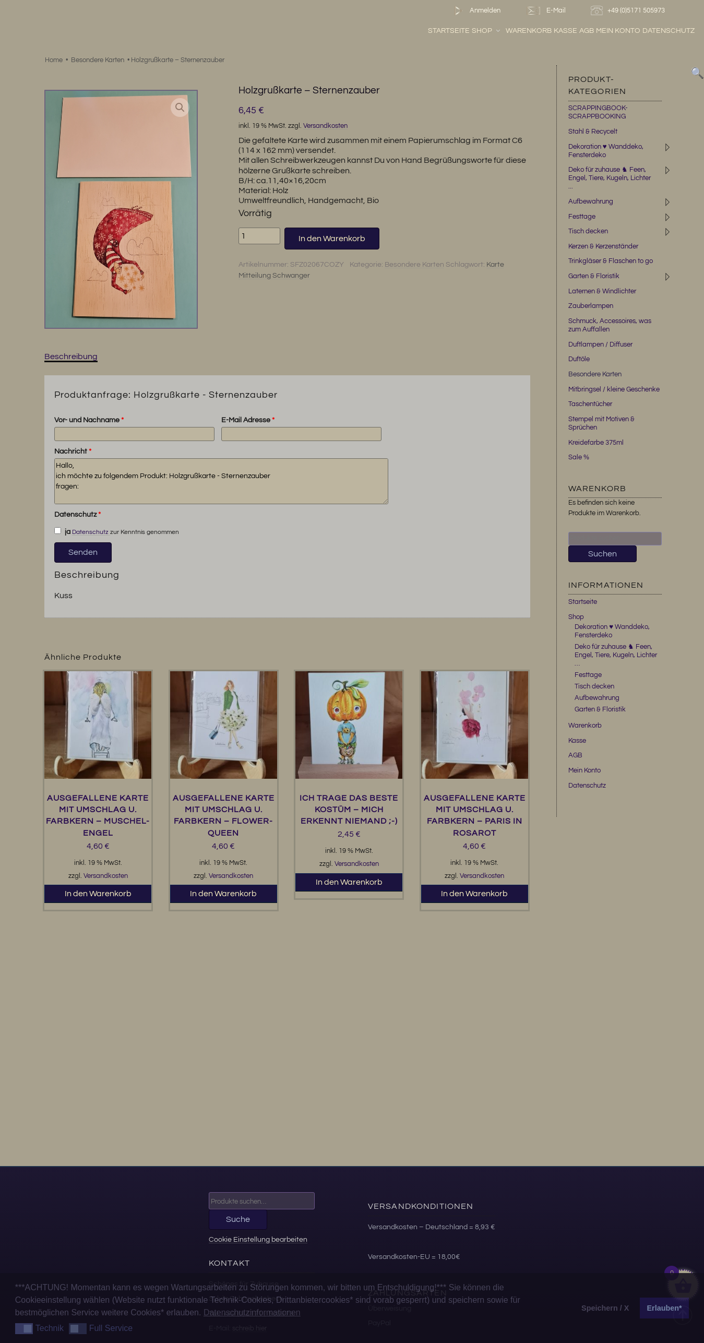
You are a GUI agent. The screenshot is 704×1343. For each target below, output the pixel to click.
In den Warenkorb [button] (98, 893)
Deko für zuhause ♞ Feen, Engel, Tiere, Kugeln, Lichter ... (609, 178)
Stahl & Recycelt (592, 131)
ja (62, 531)
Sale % (578, 457)
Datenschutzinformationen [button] (252, 1312)
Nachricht (72, 451)
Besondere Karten (97, 60)
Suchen (602, 554)
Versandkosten (325, 126)
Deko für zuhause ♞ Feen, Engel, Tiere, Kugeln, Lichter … (616, 655)
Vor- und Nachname (89, 420)
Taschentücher (590, 404)
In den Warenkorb (332, 238)
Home (54, 60)
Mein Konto (618, 30)
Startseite (449, 30)
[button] (180, 107)
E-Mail (545, 10)
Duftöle (579, 359)
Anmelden (475, 10)
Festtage (581, 216)
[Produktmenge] (259, 236)
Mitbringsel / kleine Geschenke (614, 389)
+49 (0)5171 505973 (629, 10)
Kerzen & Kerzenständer (603, 246)
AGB (586, 30)
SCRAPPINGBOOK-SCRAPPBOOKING (598, 112)
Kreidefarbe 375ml (596, 442)
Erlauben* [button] (664, 1308)
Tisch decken (588, 231)
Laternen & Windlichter (602, 291)
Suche (238, 1219)
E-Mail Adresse (248, 420)
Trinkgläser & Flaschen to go (610, 261)
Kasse (565, 30)
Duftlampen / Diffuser (600, 344)
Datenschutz (668, 30)
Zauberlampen (590, 306)
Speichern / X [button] (605, 1308)
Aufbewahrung (590, 201)
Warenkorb (529, 30)
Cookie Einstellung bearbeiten (258, 1239)
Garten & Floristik (593, 276)
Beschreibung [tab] (71, 356)
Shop (487, 30)
